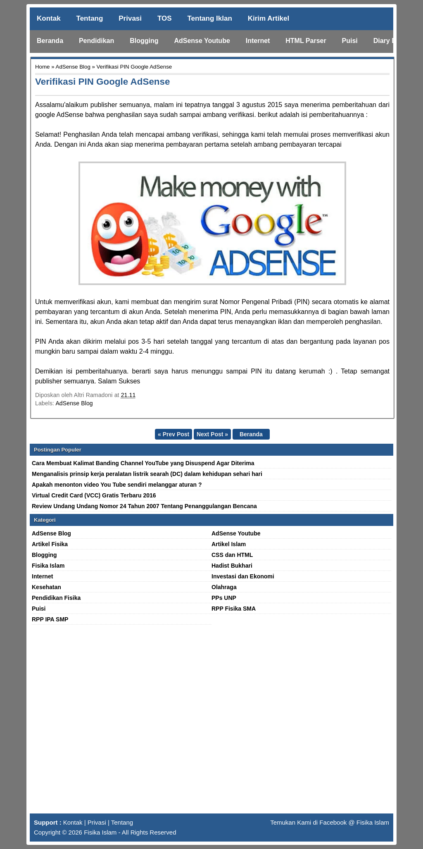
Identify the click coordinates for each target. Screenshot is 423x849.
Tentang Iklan (209, 18)
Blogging (144, 40)
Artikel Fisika (50, 544)
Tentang (89, 18)
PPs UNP (224, 598)
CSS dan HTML (232, 555)
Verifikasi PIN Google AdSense (102, 81)
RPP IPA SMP (50, 619)
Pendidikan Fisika (56, 598)
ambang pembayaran (285, 144)
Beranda (50, 40)
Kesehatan (46, 587)
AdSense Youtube (202, 40)
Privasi (130, 18)
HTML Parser (305, 40)
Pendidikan (96, 40)
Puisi (350, 40)
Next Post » (212, 434)
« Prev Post (173, 434)
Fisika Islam (48, 565)
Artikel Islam (229, 544)
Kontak (49, 18)
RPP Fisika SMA (234, 608)
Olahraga (224, 587)
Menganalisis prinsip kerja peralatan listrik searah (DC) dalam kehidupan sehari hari (147, 474)
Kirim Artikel (268, 18)
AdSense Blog (73, 67)
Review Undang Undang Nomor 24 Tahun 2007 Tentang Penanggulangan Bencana (144, 506)
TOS (164, 18)
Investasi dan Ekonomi (243, 576)
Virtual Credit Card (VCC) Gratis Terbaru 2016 (94, 495)
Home (42, 67)
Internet (258, 40)
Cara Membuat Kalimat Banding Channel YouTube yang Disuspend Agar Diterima (143, 463)
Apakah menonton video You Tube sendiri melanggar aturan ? (117, 484)
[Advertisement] (211, 722)
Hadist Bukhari (232, 565)
